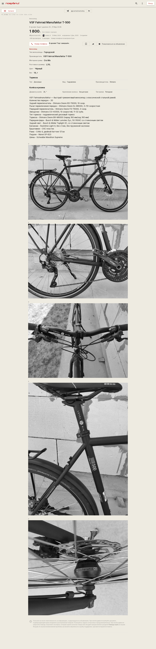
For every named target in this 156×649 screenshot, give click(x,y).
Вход (151, 3)
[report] (112, 44)
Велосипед (33, 18)
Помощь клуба (113, 624)
